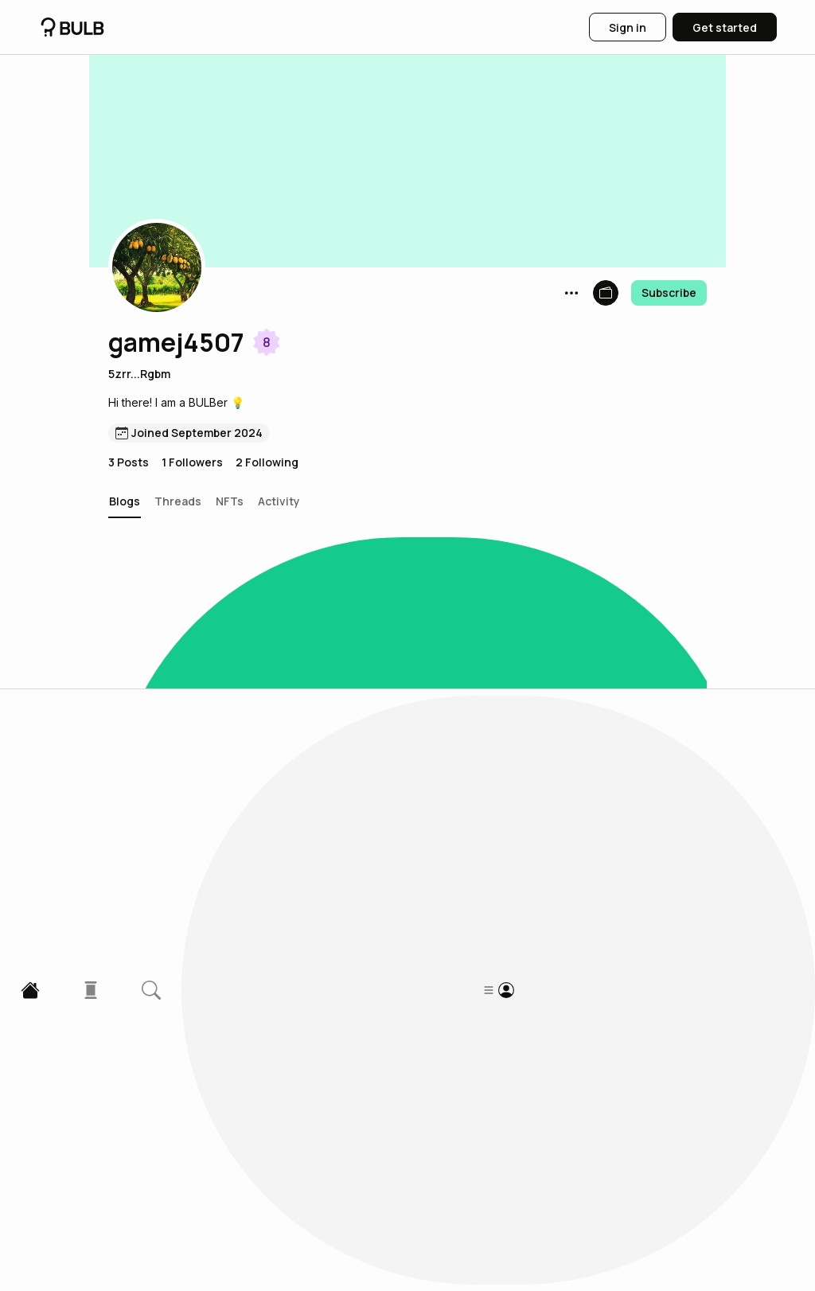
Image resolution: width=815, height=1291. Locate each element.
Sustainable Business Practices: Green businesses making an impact (344, 681)
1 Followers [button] (192, 462)
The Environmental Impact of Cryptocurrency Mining (310, 1049)
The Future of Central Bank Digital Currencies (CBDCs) (318, 865)
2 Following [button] (267, 462)
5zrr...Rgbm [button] (139, 373)
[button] (156, 267)
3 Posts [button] (128, 462)
